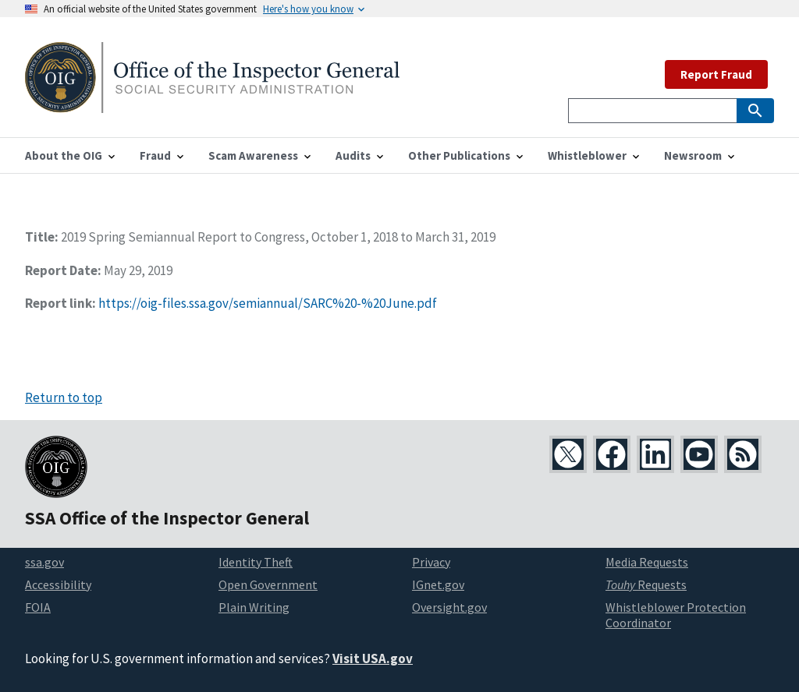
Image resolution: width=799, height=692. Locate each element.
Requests (646, 584)
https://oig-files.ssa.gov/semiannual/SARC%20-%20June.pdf (267, 303)
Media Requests (646, 562)
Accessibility (58, 584)
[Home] (212, 103)
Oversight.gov (449, 607)
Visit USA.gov (372, 658)
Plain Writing (253, 607)
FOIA (38, 607)
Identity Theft (255, 562)
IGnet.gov (438, 584)
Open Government (268, 584)
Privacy (431, 562)
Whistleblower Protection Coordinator (675, 615)
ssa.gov (44, 562)
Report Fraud (716, 74)
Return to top (63, 397)
